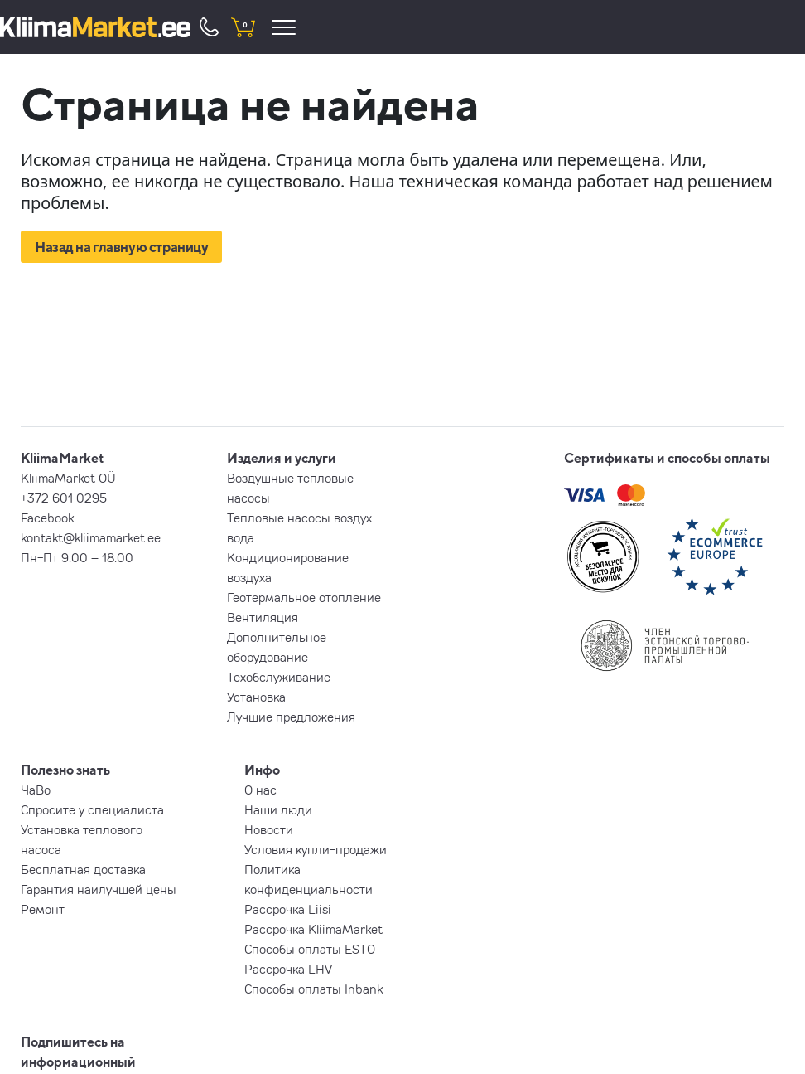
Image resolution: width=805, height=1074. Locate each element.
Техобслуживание (278, 676)
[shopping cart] (242, 27)
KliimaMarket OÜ (68, 477)
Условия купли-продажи (315, 849)
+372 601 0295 (64, 497)
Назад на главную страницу (121, 246)
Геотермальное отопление (304, 597)
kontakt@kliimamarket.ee (91, 537)
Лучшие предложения (291, 716)
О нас (260, 789)
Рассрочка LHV (288, 968)
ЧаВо (36, 789)
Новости (268, 829)
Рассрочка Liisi (287, 909)
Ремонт (43, 909)
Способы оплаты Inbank (313, 988)
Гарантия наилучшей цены (98, 889)
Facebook (47, 517)
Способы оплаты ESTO (309, 948)
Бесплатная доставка (83, 869)
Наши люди (278, 809)
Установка (256, 696)
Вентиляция (262, 617)
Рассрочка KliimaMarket (313, 929)
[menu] (286, 27)
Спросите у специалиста (92, 809)
